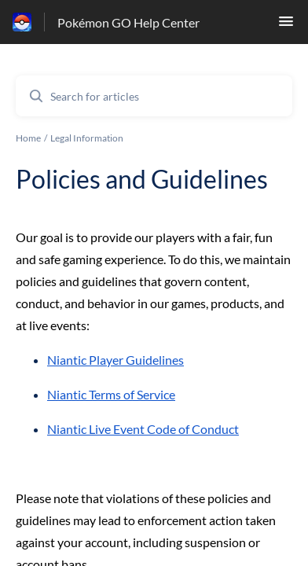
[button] (286, 25)
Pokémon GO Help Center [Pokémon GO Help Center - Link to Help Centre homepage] (128, 22)
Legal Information (86, 138)
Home (28, 138)
